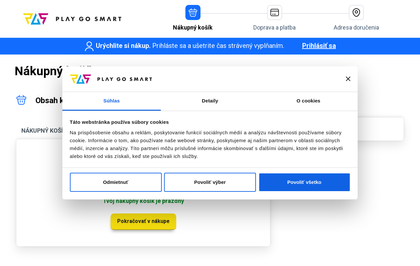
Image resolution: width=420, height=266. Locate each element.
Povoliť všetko (304, 182)
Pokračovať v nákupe (143, 221)
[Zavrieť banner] (348, 79)
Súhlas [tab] (111, 100)
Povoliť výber (210, 182)
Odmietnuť (115, 182)
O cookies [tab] (309, 100)
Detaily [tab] (210, 100)
